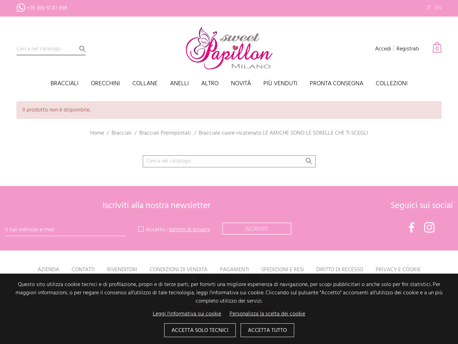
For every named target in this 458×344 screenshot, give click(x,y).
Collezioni (392, 84)
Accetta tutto (267, 330)
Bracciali (64, 84)
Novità (241, 84)
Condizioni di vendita (178, 269)
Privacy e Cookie (398, 269)
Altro (209, 84)
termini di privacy (189, 229)
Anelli (179, 84)
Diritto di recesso (339, 269)
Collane (145, 84)
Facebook (411, 227)
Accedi (383, 49)
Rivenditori (122, 269)
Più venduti (280, 84)
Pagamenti (234, 269)
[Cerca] (51, 49)
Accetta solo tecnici (199, 330)
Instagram (429, 227)
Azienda (48, 269)
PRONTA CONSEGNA (336, 84)
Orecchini (105, 84)
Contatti (83, 269)
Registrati (407, 49)
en (438, 7)
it (429, 7)
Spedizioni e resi (282, 269)
